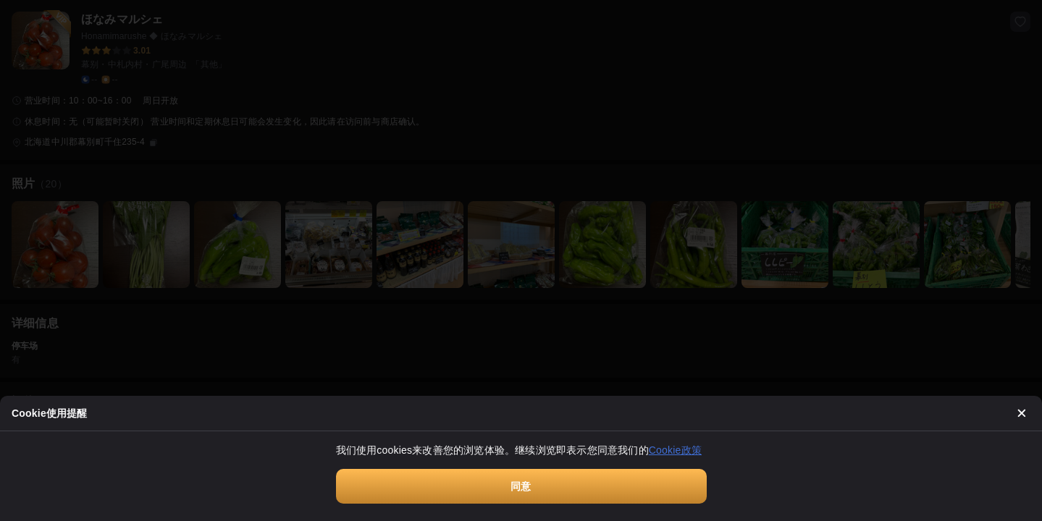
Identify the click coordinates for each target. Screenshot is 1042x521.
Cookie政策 (675, 450)
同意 (521, 486)
